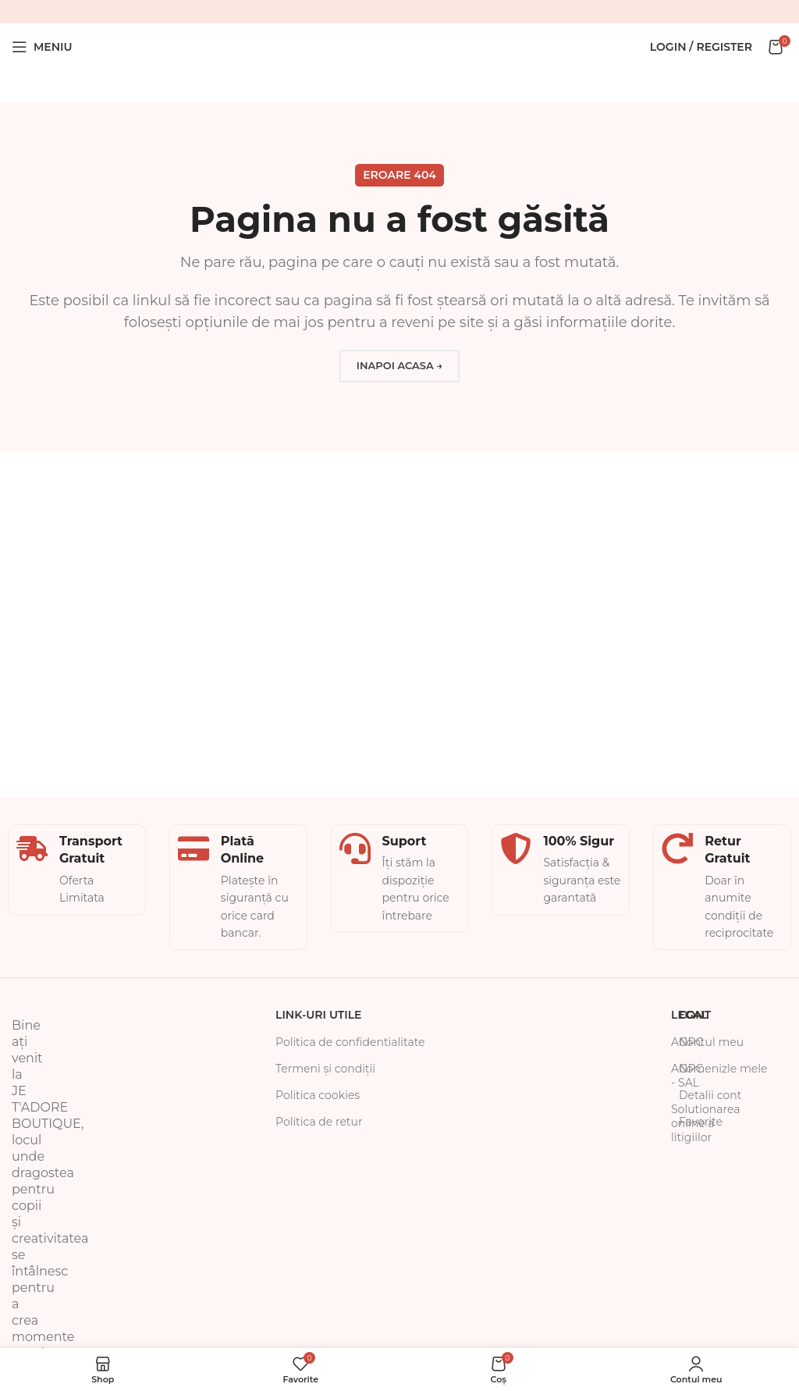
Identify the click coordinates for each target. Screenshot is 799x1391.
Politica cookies (317, 1095)
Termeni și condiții (325, 1069)
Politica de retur (319, 1122)
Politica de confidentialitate (350, 1042)
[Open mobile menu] (42, 46)
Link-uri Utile (318, 1015)
